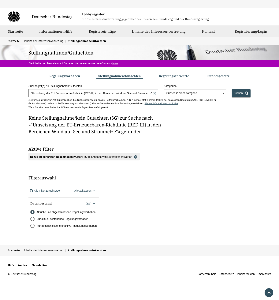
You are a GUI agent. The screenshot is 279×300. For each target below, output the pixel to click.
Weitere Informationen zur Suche (161, 103)
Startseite (15, 33)
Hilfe (11, 265)
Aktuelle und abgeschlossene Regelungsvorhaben (65, 212)
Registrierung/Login (251, 33)
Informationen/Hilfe (56, 33)
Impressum (264, 274)
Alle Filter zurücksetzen (44, 190)
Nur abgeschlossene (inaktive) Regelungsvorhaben (66, 225)
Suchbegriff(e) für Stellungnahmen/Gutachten (55, 86)
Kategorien (170, 86)
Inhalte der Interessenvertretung (159, 31)
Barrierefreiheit (207, 274)
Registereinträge (102, 33)
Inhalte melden (246, 274)
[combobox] (195, 93)
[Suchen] (241, 93)
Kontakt (208, 33)
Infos (115, 63)
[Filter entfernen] (135, 157)
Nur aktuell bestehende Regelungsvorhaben (62, 218)
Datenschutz (226, 274)
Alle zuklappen (85, 190)
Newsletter (39, 265)
